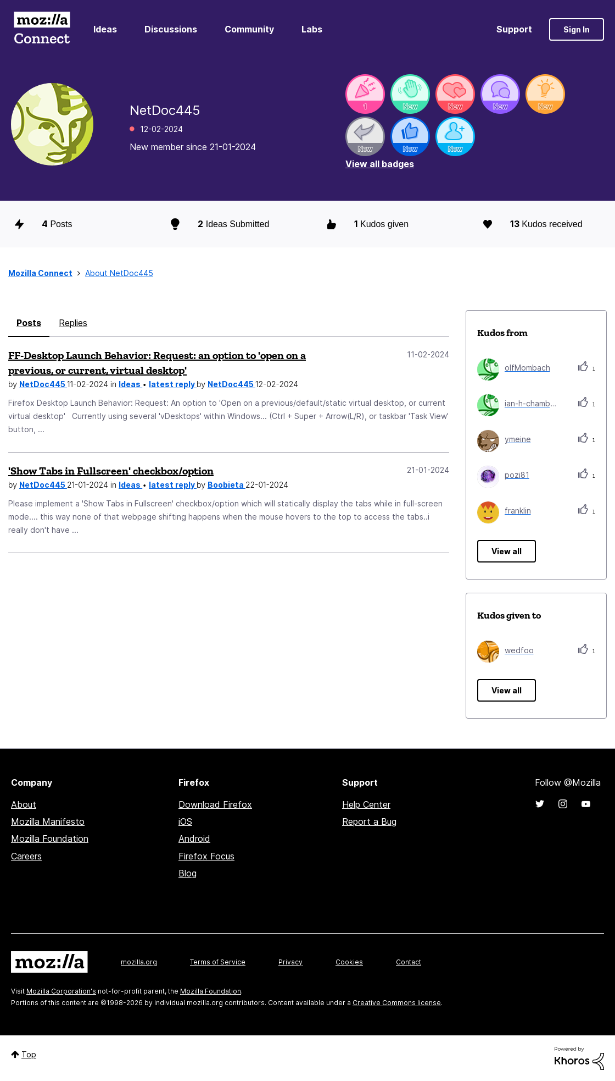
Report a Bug (369, 821)
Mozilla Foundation (49, 838)
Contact (408, 962)
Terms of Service (217, 962)
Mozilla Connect (41, 29)
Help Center (366, 804)
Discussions (170, 29)
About (23, 804)
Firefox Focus (206, 856)
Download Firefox (215, 804)
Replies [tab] (73, 322)
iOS (185, 821)
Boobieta (226, 484)
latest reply (173, 384)
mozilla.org (139, 962)
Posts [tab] (28, 322)
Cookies (349, 962)
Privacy (290, 962)
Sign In (576, 29)
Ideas (105, 29)
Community (249, 29)
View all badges (379, 163)
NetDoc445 (43, 384)
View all (506, 551)
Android (194, 838)
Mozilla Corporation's (61, 991)
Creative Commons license (397, 1003)
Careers (26, 856)
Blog (187, 873)
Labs (311, 29)
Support (514, 29)
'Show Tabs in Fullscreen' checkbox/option (111, 470)
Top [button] (28, 1054)
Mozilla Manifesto (48, 821)
